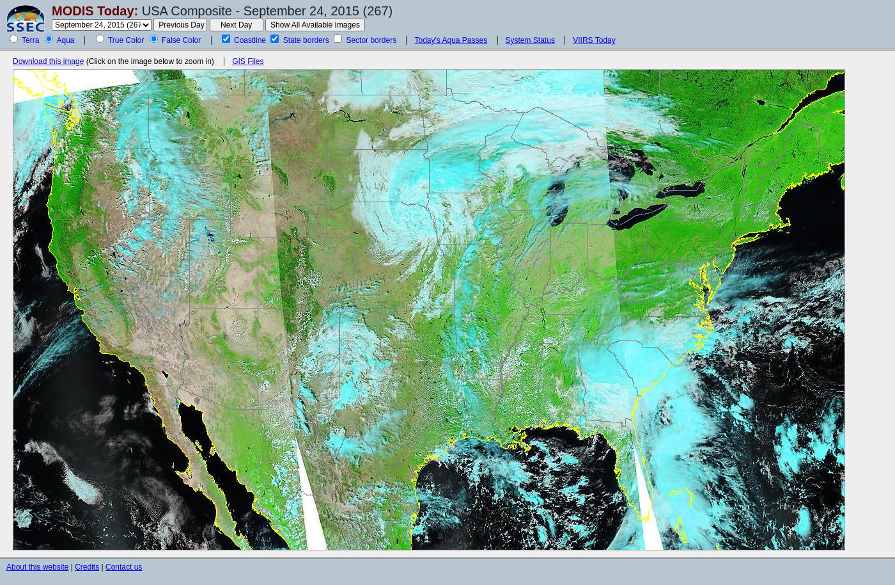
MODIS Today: (95, 11)
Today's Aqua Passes (450, 40)
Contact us (123, 567)
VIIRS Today (594, 40)
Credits (87, 567)
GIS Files (247, 61)
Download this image (48, 61)
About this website (37, 567)
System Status (530, 40)
